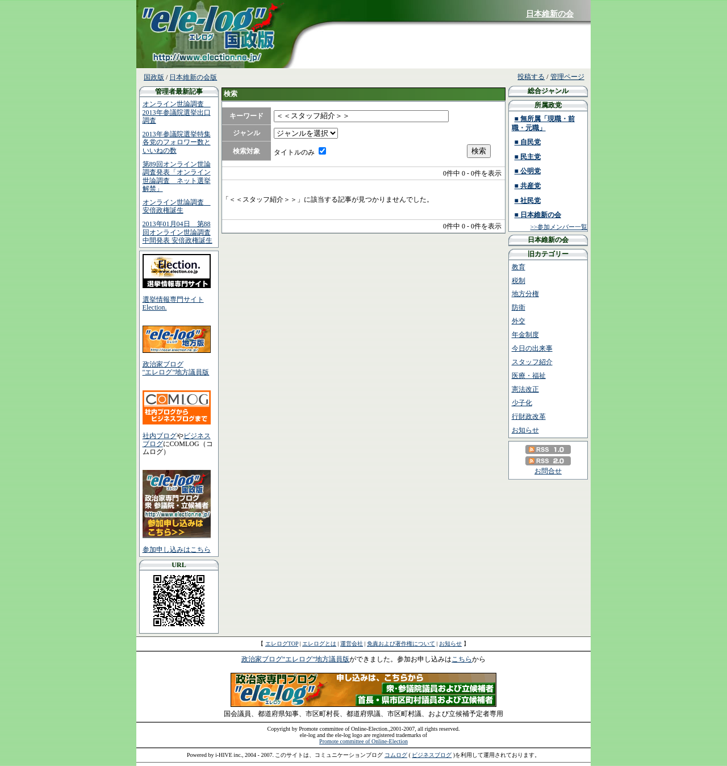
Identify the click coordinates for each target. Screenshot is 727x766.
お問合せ (548, 471)
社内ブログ (160, 436)
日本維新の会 (550, 14)
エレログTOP (281, 643)
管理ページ (567, 77)
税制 (518, 281)
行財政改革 (529, 417)
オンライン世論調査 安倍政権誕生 (177, 206)
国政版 (154, 77)
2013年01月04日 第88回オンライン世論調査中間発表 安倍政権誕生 (177, 232)
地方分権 (525, 294)
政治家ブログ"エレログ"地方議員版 (176, 368)
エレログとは (319, 643)
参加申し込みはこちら (177, 549)
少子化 (522, 403)
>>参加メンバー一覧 (558, 226)
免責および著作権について (401, 643)
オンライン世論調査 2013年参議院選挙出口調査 (177, 112)
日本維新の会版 (193, 77)
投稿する (531, 77)
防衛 (518, 307)
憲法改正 (525, 389)
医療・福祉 (529, 376)
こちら (462, 659)
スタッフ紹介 (532, 362)
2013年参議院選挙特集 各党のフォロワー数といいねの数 (177, 142)
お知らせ (525, 430)
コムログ (396, 755)
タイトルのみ (294, 152)
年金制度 (525, 335)
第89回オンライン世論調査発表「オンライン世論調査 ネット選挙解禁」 (177, 176)
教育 (518, 267)
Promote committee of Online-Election (363, 741)
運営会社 (351, 643)
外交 (518, 321)
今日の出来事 (532, 348)
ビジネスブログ (432, 755)
